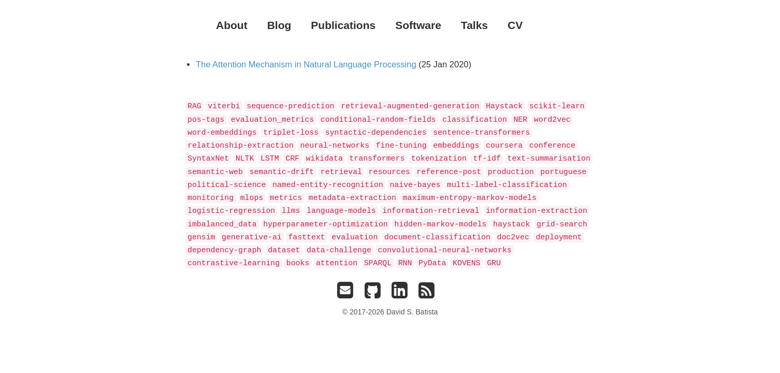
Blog (279, 25)
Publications (343, 25)
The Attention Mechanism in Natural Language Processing (306, 64)
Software (418, 25)
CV (515, 25)
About (232, 25)
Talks (474, 25)
